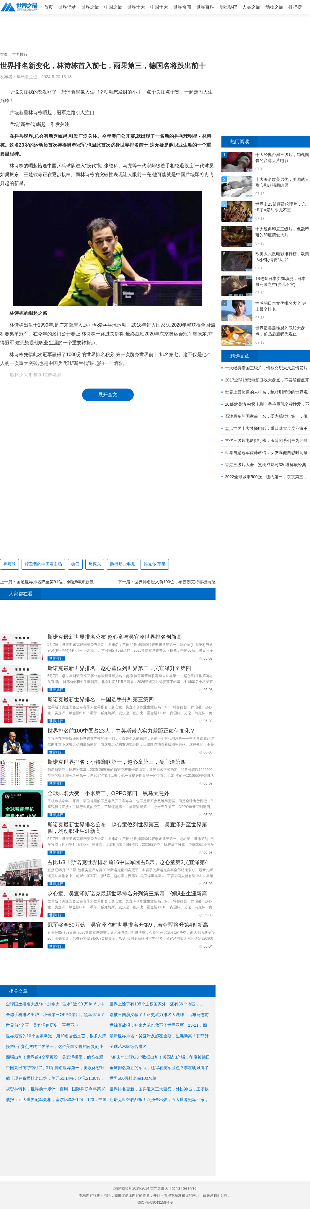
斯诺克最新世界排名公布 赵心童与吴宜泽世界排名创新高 (115, 637)
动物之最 (274, 6)
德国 (75, 564)
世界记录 (67, 6)
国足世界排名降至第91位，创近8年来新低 (55, 581)
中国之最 (113, 6)
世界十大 (136, 6)
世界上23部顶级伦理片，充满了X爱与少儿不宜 (280, 207)
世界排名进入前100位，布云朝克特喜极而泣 (175, 581)
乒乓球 (9, 564)
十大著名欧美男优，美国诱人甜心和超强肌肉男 (282, 182)
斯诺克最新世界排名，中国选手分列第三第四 (101, 699)
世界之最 (90, 6)
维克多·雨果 (155, 564)
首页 (48, 6)
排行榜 (295, 6)
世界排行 (19, 54)
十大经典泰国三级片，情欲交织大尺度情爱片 (266, 368)
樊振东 (95, 564)
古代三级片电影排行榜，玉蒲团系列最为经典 (266, 440)
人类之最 (251, 6)
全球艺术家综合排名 (128, 1046)
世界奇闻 (182, 6)
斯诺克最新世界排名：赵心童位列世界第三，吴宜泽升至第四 (119, 668)
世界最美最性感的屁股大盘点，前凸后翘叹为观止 (280, 331)
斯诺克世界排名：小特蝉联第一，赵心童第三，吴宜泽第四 (117, 762)
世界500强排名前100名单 (133, 1078)
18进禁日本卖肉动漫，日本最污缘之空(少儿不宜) (280, 281)
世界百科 (205, 6)
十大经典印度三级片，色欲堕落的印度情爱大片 (282, 232)
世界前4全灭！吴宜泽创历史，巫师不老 (42, 1025)
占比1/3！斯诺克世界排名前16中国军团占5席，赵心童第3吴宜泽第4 (128, 862)
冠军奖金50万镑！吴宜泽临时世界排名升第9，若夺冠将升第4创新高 (128, 925)
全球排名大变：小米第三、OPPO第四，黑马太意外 (108, 793)
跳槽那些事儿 (122, 564)
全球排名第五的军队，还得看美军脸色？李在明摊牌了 (159, 1067)
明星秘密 (228, 6)
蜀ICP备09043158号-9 (155, 1202)
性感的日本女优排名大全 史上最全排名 (280, 306)
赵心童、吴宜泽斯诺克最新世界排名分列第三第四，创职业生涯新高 (127, 894)
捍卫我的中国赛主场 (43, 564)
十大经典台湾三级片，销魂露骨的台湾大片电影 (282, 157)
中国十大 (159, 6)
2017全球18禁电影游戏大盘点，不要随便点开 (267, 380)
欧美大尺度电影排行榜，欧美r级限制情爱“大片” (282, 256)
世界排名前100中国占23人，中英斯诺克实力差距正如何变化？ (121, 731)
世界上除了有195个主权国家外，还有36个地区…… (157, 1004)
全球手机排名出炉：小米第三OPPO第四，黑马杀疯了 (55, 1014)
